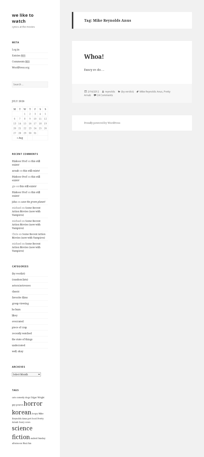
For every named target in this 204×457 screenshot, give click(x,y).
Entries (19, 55)
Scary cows (24, 422)
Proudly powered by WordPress (102, 123)
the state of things (22, 339)
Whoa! (94, 56)
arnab (15, 170)
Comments (21, 61)
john (14, 201)
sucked (33, 438)
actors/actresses (21, 285)
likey (15, 315)
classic (16, 291)
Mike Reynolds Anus (151, 91)
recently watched (22, 333)
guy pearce (17, 404)
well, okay (17, 351)
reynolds (110, 91)
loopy (35, 413)
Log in (15, 49)
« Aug (20, 138)
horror (33, 403)
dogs (27, 397)
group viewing (20, 303)
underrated (18, 345)
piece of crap (19, 327)
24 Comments (105, 95)
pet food (32, 418)
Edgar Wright (37, 397)
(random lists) (20, 279)
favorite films (20, 297)
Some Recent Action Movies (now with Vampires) (26, 211)
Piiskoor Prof (19, 161)
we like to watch (22, 18)
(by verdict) (18, 273)
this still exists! (31, 170)
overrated (18, 321)
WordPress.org (20, 67)
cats (14, 397)
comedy (21, 397)
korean (21, 412)
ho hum (16, 309)
